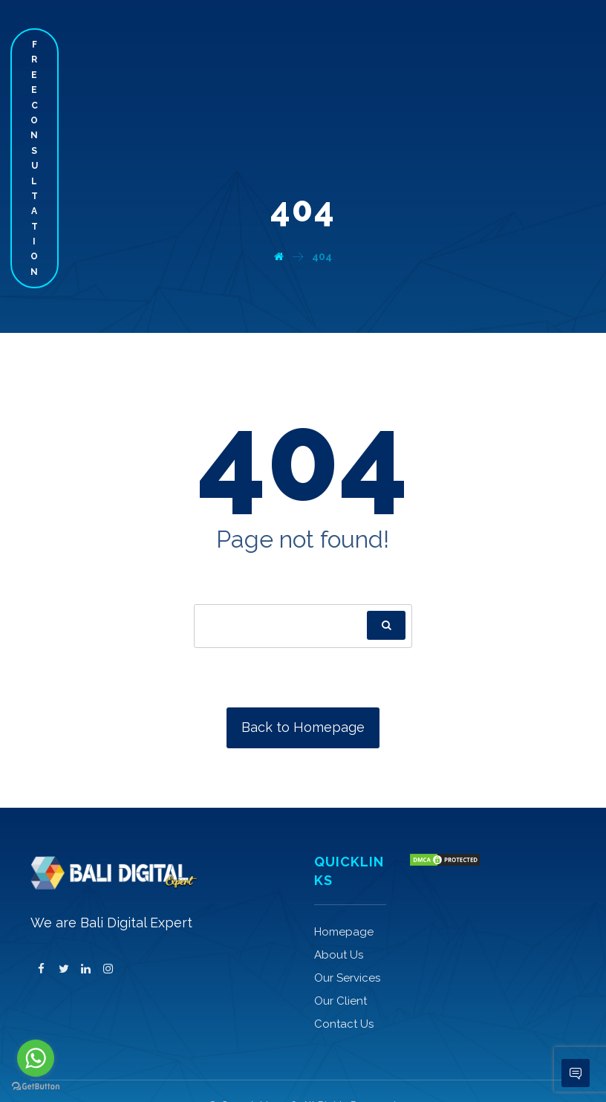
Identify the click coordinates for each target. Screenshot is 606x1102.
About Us (338, 955)
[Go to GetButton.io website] (35, 1087)
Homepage (344, 932)
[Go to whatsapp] (35, 1058)
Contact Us (344, 1024)
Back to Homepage (303, 727)
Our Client (340, 1001)
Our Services (347, 978)
